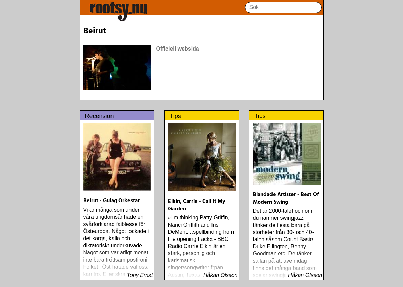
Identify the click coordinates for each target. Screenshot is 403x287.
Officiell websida (177, 49)
